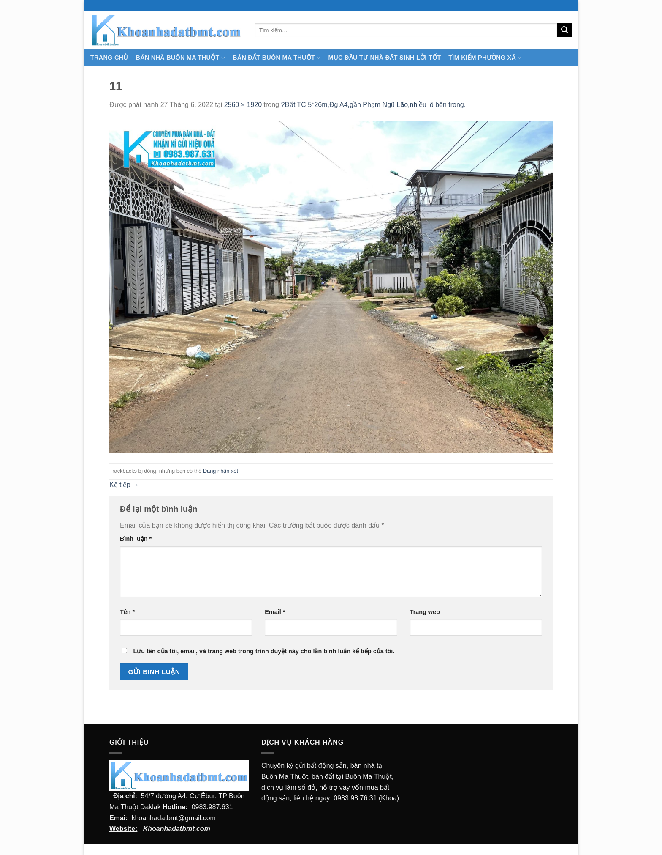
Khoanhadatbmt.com (176, 828)
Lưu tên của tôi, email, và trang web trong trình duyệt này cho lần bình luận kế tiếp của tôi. (263, 651)
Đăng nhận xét (220, 471)
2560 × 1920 (243, 104)
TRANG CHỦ (109, 57)
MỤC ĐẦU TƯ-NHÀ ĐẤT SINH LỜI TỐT (384, 57)
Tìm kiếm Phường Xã (484, 58)
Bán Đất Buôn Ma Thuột (276, 58)
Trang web (425, 611)
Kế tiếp (124, 484)
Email (275, 611)
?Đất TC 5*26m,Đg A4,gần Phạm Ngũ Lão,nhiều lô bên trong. (373, 104)
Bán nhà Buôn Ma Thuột (180, 58)
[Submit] (564, 30)
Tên (127, 611)
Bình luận (136, 538)
